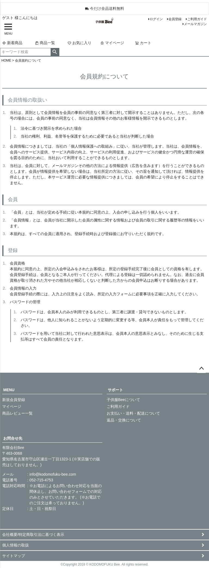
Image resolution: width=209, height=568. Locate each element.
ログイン (156, 19)
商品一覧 (45, 43)
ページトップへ (201, 368)
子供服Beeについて (123, 399)
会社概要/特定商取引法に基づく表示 (33, 534)
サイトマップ (13, 556)
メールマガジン (195, 24)
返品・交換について (124, 420)
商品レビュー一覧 (17, 413)
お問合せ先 (12, 438)
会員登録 (175, 19)
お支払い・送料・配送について (133, 413)
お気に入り (79, 43)
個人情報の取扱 (15, 545)
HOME (6, 60)
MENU (8, 390)
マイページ (112, 43)
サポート (115, 390)
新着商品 (12, 43)
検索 (55, 52)
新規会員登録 (13, 399)
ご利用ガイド (197, 19)
